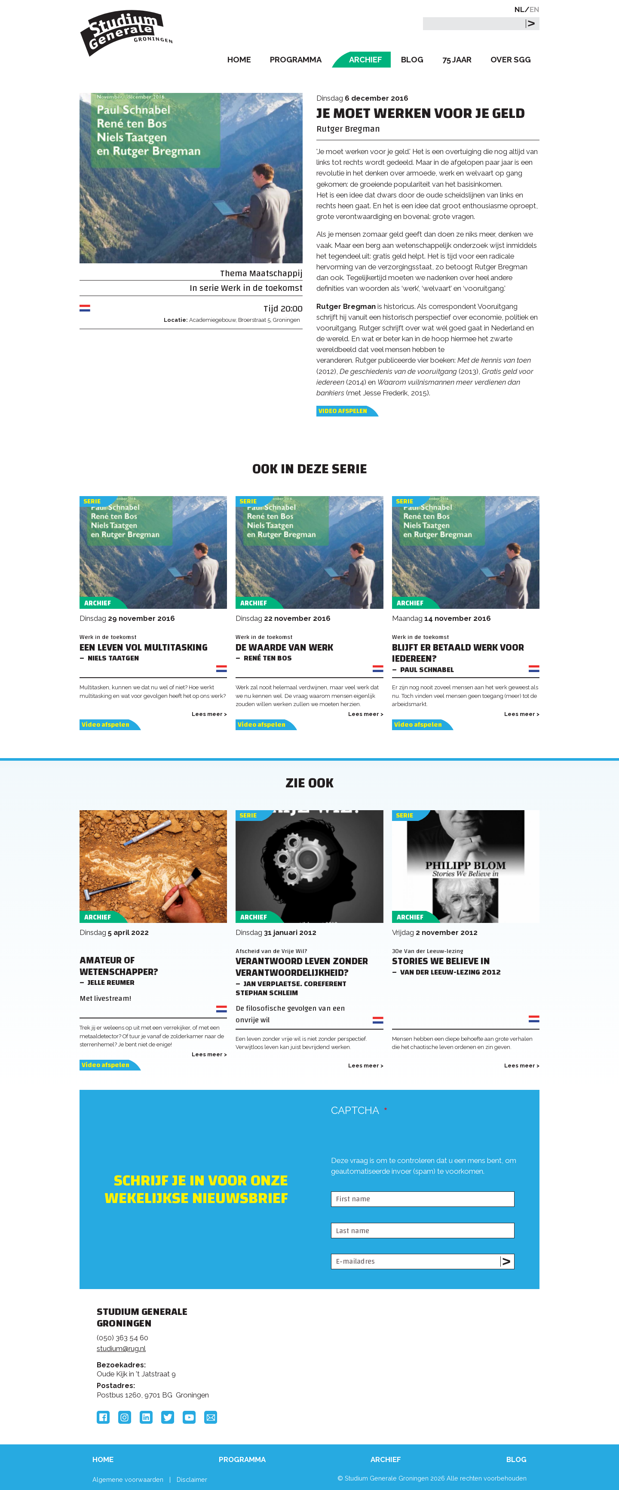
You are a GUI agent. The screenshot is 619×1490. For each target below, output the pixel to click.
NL (519, 9)
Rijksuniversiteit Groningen (440, 1341)
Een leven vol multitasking (144, 648)
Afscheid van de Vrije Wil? (271, 951)
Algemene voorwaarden (127, 1479)
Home (239, 59)
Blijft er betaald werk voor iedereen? (458, 653)
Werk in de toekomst (262, 288)
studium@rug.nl (121, 1348)
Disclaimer (192, 1479)
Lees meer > (209, 714)
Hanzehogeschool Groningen (440, 1371)
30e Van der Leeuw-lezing (427, 951)
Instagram (124, 1417)
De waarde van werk (284, 648)
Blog (412, 59)
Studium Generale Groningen (127, 33)
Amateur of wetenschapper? (119, 966)
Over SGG (510, 59)
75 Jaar (457, 59)
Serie (92, 501)
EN (534, 9)
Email (210, 1417)
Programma (296, 59)
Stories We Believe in (441, 961)
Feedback (313, 1344)
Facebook (103, 1417)
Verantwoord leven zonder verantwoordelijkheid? (302, 967)
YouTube (189, 1417)
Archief (365, 59)
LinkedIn (146, 1417)
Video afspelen (343, 411)
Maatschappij (276, 273)
